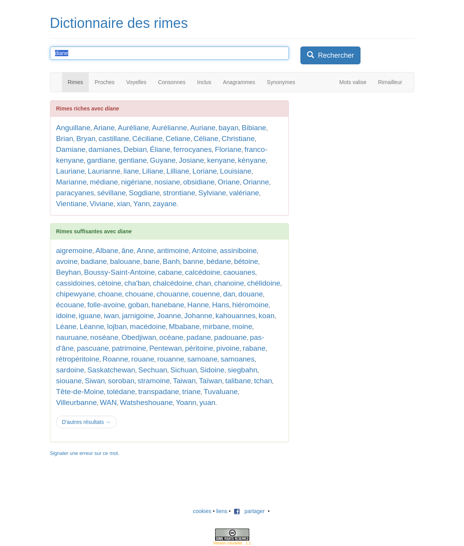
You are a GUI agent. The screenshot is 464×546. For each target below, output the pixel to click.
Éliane (160, 149)
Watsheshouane (146, 402)
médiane (104, 182)
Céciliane (147, 138)
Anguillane (73, 128)
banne (193, 261)
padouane (230, 337)
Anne (145, 250)
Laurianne (104, 171)
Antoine (204, 250)
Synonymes (281, 82)
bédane (219, 261)
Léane (66, 326)
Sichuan (183, 370)
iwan (111, 316)
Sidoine (212, 370)
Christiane (238, 138)
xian (123, 204)
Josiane (191, 160)
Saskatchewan (111, 370)
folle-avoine (106, 305)
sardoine (70, 370)
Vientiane (71, 204)
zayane (164, 204)
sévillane (111, 193)
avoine (67, 261)
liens (222, 511)
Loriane (204, 171)
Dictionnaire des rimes (119, 23)
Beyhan (68, 272)
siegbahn (242, 370)
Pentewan (165, 348)
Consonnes (172, 82)
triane (191, 392)
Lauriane (70, 171)
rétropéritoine (78, 359)
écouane (70, 305)
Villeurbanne (76, 402)
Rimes (75, 82)
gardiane (101, 160)
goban (138, 305)
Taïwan (210, 381)
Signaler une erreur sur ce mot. (84, 453)
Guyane (163, 160)
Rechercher (330, 55)
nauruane (71, 337)
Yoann (186, 402)
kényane (252, 160)
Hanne (198, 305)
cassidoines (75, 283)
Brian (64, 138)
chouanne (172, 294)
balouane (125, 261)
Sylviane (212, 193)
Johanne (198, 316)
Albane (106, 250)
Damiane (71, 149)
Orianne (256, 182)
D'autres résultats (86, 422)
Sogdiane (144, 193)
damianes (104, 149)
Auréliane (133, 128)
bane (151, 261)
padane (198, 337)
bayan (229, 128)
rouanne (171, 359)
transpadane (158, 392)
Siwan (95, 381)
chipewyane (75, 294)
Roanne (115, 359)
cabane (170, 272)
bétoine (246, 261)
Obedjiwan (138, 337)
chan (203, 283)
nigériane (136, 182)
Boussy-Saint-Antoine (119, 272)
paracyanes (75, 193)
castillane (113, 138)
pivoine (228, 348)
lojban (117, 326)
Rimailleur (390, 82)
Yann (141, 204)
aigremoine (74, 250)
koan (266, 316)
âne (127, 250)
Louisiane (235, 171)
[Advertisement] (358, 216)
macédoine (148, 326)
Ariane (104, 128)
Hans (220, 305)
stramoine (154, 381)
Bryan (86, 138)
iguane (90, 316)
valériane (244, 193)
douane (250, 294)
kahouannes (236, 316)
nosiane (167, 182)
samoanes (238, 359)
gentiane (133, 160)
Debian (135, 149)
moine (242, 326)
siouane (69, 381)
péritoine (199, 348)
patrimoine (129, 348)
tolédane (121, 392)
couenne (206, 294)
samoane (202, 359)
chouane (139, 294)
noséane (104, 337)
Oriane (229, 182)
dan (229, 294)
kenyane (221, 160)
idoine (66, 316)
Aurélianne (169, 128)
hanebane (168, 305)
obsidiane (198, 182)
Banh (171, 261)
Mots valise (352, 82)
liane (131, 171)
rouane (142, 359)
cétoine (109, 283)
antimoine (173, 250)
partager (249, 511)
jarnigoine (138, 316)
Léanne (91, 326)
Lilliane (177, 171)
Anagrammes (239, 82)
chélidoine (263, 283)
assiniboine (238, 250)
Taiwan (184, 381)
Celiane (178, 138)
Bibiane (253, 128)
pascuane (93, 348)
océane (171, 337)
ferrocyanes (192, 149)
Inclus (204, 82)
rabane (254, 348)
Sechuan (152, 370)
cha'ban (137, 283)
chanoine (229, 283)
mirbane (216, 326)
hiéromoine (250, 305)
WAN (108, 402)
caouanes (239, 272)
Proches (104, 82)
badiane (94, 261)
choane (110, 294)
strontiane (179, 193)
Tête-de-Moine (80, 392)
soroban (121, 381)
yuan (207, 402)
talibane (238, 381)
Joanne (169, 316)
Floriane (228, 149)
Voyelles (136, 82)
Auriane (203, 128)
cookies (202, 511)
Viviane (102, 204)
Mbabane (184, 326)
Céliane (205, 138)
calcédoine (202, 272)
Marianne (71, 182)
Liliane (152, 171)
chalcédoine (172, 283)
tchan (263, 381)
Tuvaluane (221, 392)
